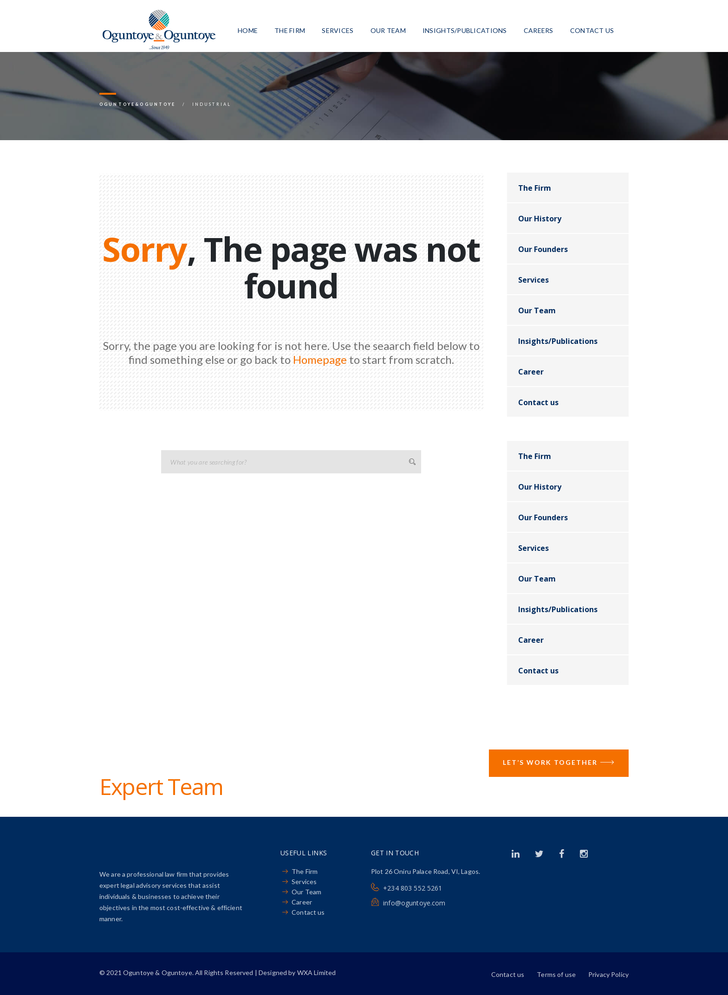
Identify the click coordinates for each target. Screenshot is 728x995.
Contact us (592, 30)
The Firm (289, 30)
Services (337, 30)
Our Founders (543, 249)
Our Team (388, 30)
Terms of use (556, 974)
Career (531, 372)
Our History (539, 218)
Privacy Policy (608, 974)
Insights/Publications (464, 30)
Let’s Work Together (559, 763)
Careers (538, 30)
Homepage (320, 359)
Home (248, 30)
